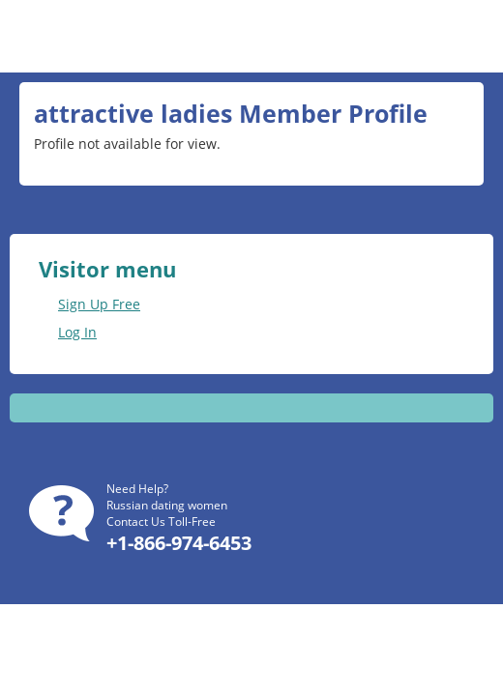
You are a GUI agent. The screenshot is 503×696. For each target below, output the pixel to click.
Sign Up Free (99, 304)
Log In (77, 332)
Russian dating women (166, 505)
